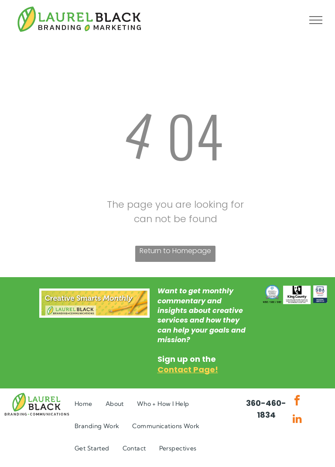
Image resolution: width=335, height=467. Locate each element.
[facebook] (297, 402)
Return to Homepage (175, 251)
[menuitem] (83, 404)
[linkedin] (297, 420)
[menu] (315, 20)
